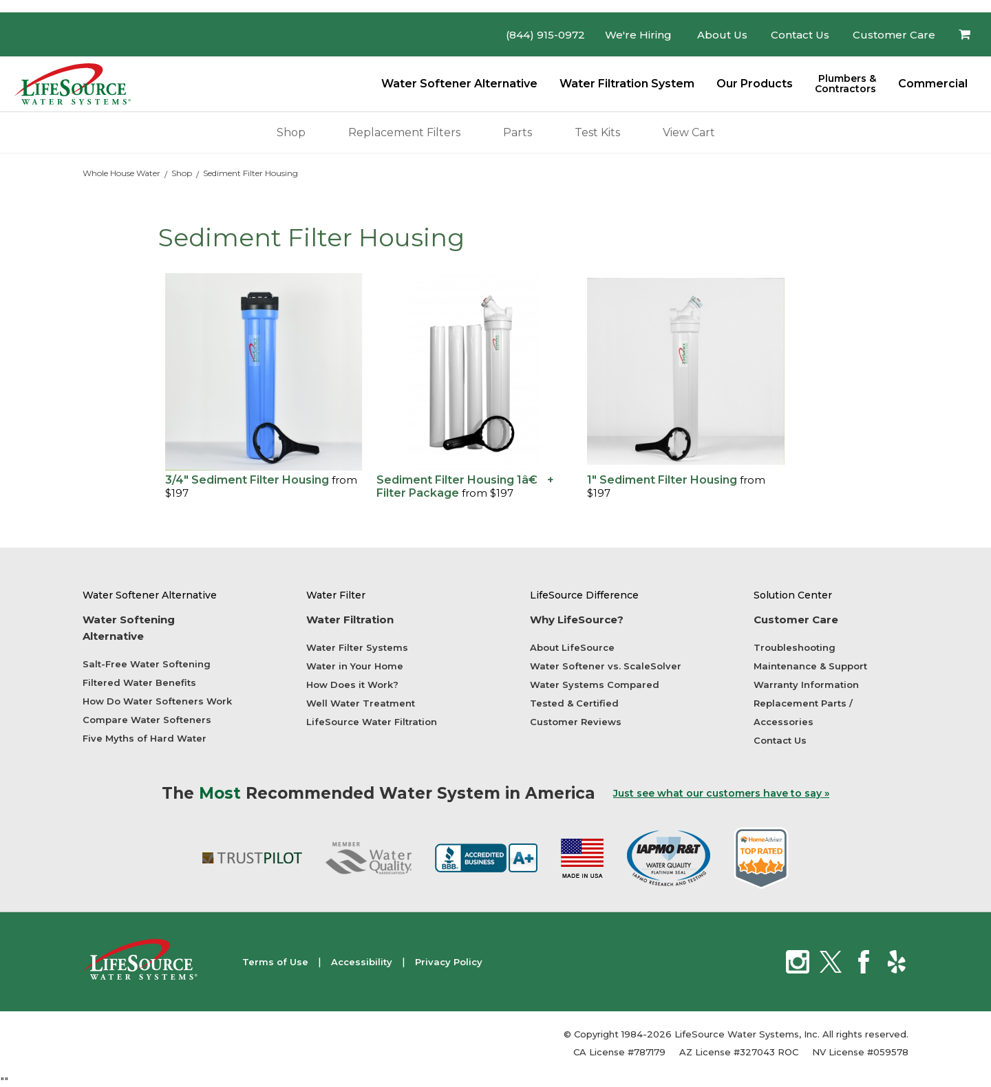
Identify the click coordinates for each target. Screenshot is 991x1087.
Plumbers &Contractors (845, 83)
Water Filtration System (627, 83)
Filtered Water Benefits (139, 682)
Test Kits (597, 129)
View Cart (689, 129)
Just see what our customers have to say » (721, 793)
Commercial (933, 83)
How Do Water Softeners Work (157, 701)
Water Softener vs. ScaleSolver (605, 665)
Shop (291, 129)
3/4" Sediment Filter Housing (248, 479)
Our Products (754, 83)
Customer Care (894, 34)
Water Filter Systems (357, 647)
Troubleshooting (794, 647)
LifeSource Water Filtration (371, 721)
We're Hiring (638, 34)
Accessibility (361, 961)
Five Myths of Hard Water (144, 738)
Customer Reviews (575, 721)
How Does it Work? (352, 684)
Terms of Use (275, 961)
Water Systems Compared (594, 684)
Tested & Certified (574, 703)
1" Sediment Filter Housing (662, 479)
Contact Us (800, 34)
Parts (517, 129)
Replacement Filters (404, 129)
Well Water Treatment (360, 703)
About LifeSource (572, 647)
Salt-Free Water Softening (147, 663)
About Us (722, 34)
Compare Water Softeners (147, 719)
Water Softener (459, 83)
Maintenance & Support (810, 665)
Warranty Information (806, 684)
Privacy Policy (448, 961)
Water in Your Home (354, 665)
